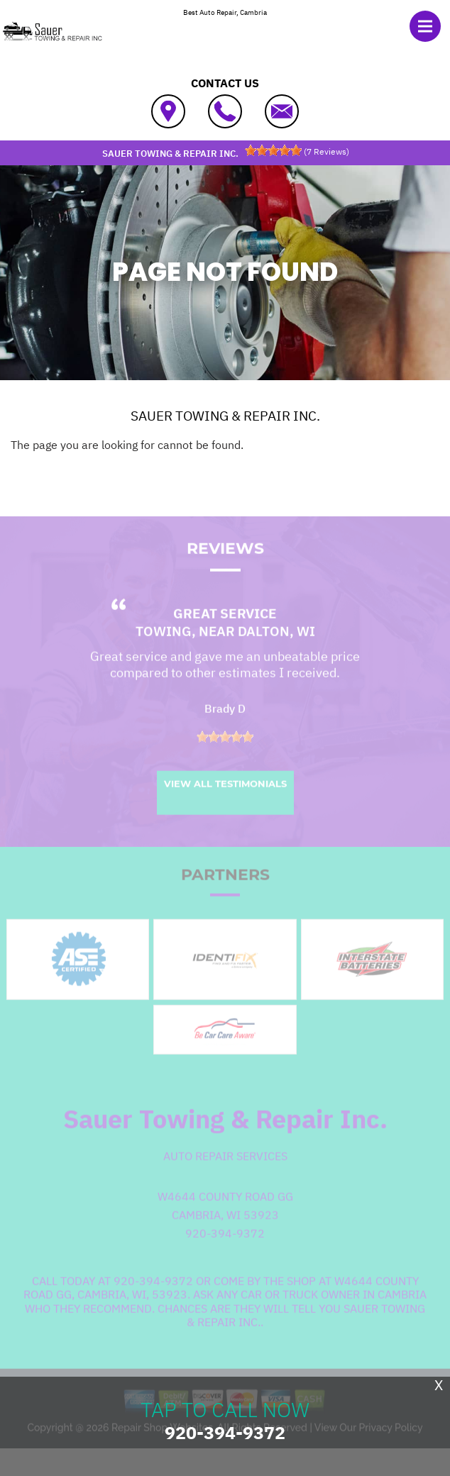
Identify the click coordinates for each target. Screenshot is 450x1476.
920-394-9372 (225, 1253)
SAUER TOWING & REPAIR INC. (225, 415)
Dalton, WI (276, 651)
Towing (164, 651)
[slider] (273, 150)
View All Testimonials (225, 803)
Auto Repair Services (225, 1176)
